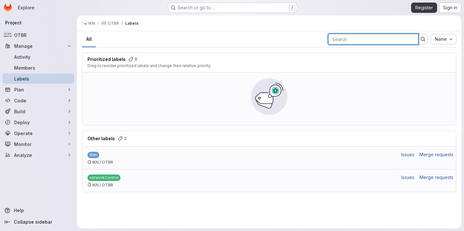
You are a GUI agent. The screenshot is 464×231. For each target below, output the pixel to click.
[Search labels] (373, 39)
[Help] (38, 210)
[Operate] (38, 133)
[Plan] (38, 89)
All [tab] (89, 39)
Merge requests (436, 154)
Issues (407, 154)
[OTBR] (38, 35)
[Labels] (38, 78)
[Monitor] (38, 144)
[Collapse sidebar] (38, 222)
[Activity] (38, 57)
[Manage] (38, 46)
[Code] (38, 100)
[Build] (38, 111)
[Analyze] (38, 155)
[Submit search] (423, 39)
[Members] (38, 68)
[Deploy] (38, 122)
